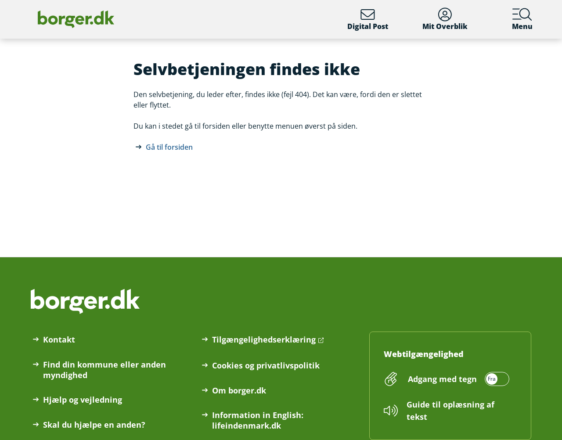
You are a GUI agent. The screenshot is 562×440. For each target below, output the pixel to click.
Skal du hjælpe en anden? (94, 424)
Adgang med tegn (442, 379)
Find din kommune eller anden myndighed (104, 369)
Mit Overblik (445, 19)
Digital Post (367, 19)
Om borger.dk (239, 390)
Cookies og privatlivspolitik (266, 365)
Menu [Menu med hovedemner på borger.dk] (522, 19)
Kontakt (59, 339)
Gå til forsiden (169, 147)
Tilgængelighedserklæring (264, 339)
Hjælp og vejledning (82, 399)
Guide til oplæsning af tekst (450, 410)
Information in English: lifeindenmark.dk (257, 420)
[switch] (457, 379)
